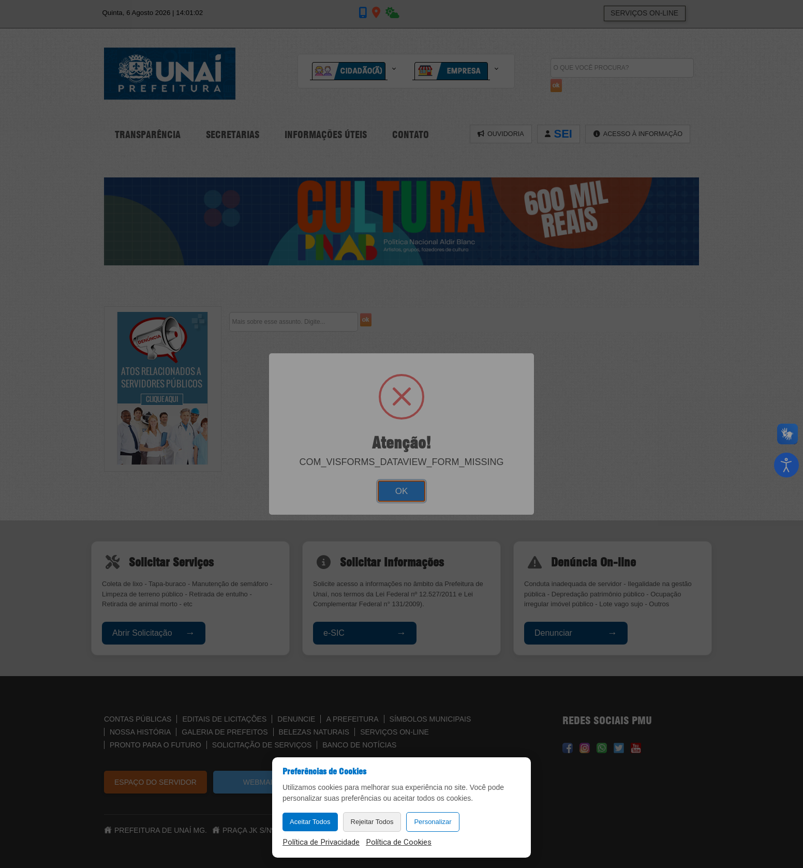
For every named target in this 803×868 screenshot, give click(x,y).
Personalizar (432, 822)
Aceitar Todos (310, 822)
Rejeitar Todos (372, 822)
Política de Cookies (399, 842)
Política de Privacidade (321, 842)
